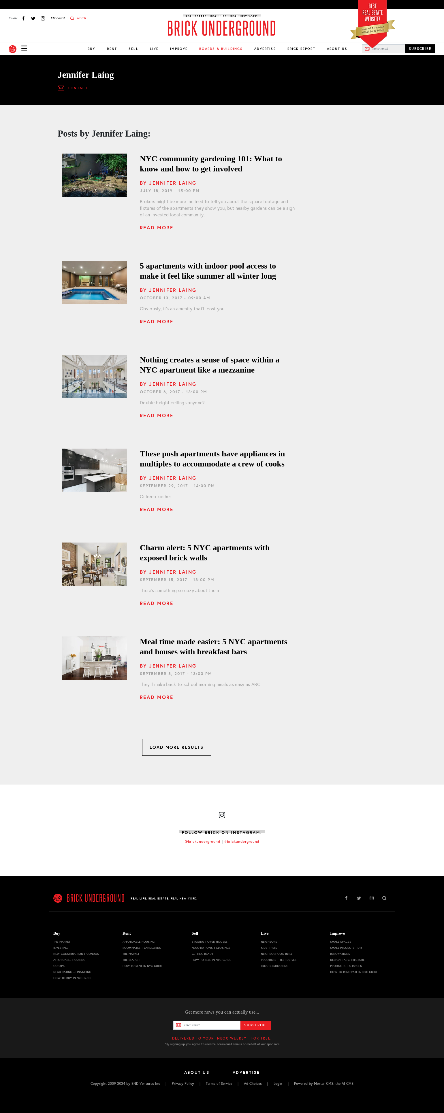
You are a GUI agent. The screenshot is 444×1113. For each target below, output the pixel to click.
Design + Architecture (347, 960)
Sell (133, 49)
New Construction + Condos (76, 954)
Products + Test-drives (278, 960)
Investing (60, 948)
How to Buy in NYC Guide (72, 978)
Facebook (23, 18)
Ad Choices (253, 1083)
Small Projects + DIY (346, 948)
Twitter (33, 18)
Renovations (340, 954)
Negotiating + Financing (72, 972)
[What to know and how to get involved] (94, 175)
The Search (131, 960)
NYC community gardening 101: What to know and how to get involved (211, 163)
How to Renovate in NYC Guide (354, 972)
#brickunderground (241, 841)
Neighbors (269, 942)
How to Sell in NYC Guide (211, 960)
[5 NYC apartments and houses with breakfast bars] (94, 658)
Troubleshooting (274, 966)
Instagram (43, 18)
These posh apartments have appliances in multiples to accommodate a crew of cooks (212, 458)
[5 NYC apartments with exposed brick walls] (94, 564)
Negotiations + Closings (211, 948)
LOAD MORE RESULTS (177, 747)
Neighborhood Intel (277, 954)
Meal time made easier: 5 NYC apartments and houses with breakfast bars (213, 646)
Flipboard (58, 18)
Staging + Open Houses (209, 942)
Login (278, 1083)
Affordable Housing (69, 960)
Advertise (265, 49)
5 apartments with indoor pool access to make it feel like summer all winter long (208, 270)
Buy (91, 49)
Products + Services (346, 966)
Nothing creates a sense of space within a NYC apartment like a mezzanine (209, 364)
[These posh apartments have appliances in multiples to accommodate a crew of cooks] (94, 470)
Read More (156, 227)
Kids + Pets (269, 948)
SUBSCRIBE (420, 48)
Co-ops (59, 966)
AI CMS (347, 1083)
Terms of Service (219, 1083)
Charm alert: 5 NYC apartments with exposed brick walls (205, 552)
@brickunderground (203, 841)
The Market (61, 942)
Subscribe (255, 1025)
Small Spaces (340, 942)
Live (154, 49)
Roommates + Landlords (142, 948)
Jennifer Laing (172, 183)
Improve (179, 49)
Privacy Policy (183, 1083)
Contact (78, 88)
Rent (112, 49)
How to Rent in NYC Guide (142, 966)
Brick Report (301, 49)
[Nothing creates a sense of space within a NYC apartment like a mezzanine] (94, 376)
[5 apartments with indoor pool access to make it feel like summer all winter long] (94, 282)
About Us (337, 49)
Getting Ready (202, 954)
